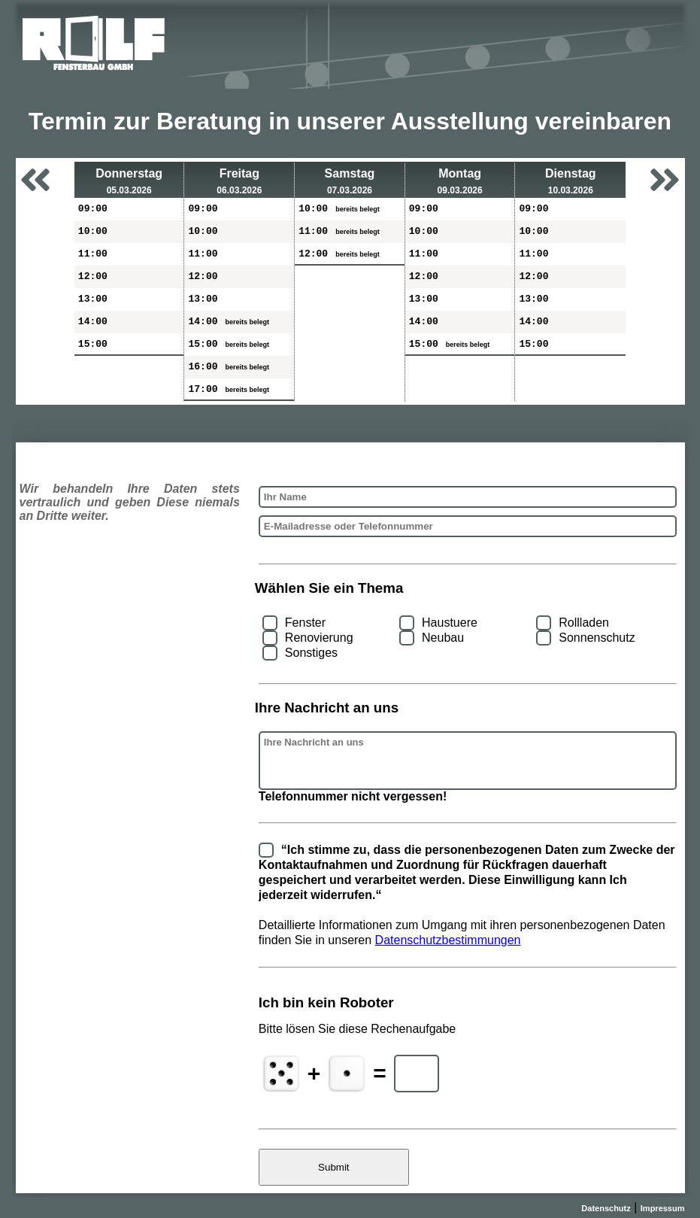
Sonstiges (311, 652)
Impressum (663, 1208)
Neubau (443, 637)
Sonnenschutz (597, 637)
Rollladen (584, 622)
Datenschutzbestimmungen (448, 940)
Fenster (305, 622)
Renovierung (319, 637)
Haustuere (449, 622)
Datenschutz (605, 1208)
